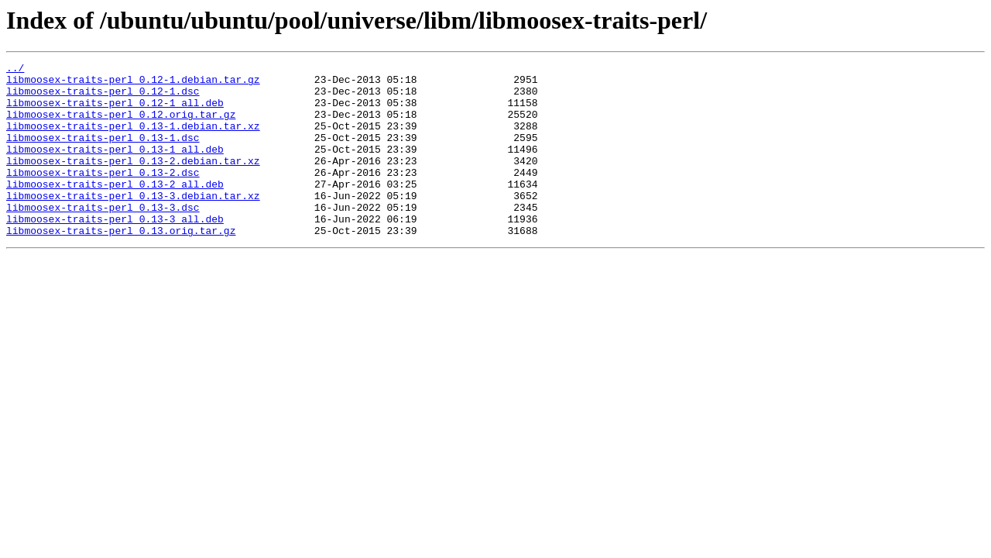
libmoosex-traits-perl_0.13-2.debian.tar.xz (133, 181)
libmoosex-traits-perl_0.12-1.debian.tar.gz (133, 84)
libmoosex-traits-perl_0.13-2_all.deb (115, 209)
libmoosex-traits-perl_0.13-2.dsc (103, 195)
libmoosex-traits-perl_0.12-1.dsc (103, 98)
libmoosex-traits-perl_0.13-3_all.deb (115, 251)
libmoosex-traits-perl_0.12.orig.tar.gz (120, 126)
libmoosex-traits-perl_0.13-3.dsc (103, 237)
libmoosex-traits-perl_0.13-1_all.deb (115, 167)
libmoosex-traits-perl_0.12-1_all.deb (115, 112)
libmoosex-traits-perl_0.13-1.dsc (103, 153)
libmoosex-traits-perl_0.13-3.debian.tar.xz (133, 223)
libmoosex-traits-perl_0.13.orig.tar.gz (120, 265)
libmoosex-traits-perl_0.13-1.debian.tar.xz (133, 139)
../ (15, 70)
